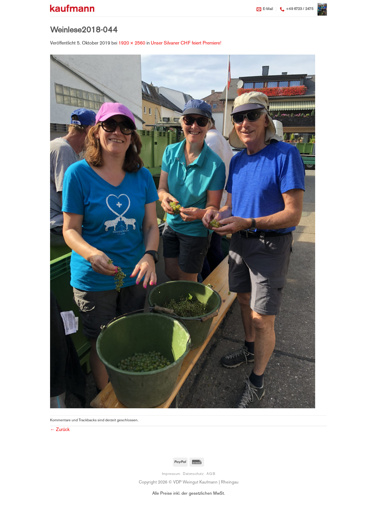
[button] (322, 9)
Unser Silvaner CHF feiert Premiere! (186, 43)
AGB (210, 474)
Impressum (171, 474)
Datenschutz (193, 474)
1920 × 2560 (131, 43)
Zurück (60, 430)
